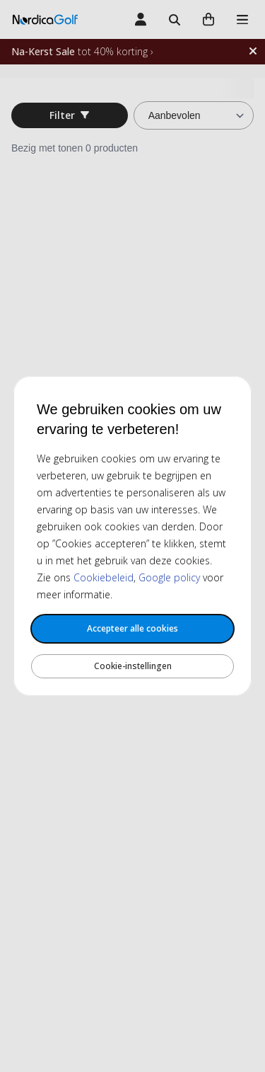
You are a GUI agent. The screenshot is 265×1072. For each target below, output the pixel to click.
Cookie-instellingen (133, 666)
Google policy (169, 577)
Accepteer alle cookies (132, 628)
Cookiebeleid (103, 577)
